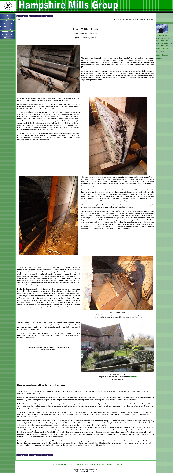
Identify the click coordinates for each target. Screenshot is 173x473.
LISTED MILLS (101, 464)
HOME (50, 464)
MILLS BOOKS (71, 464)
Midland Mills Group (162, 48)
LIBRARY (93, 464)
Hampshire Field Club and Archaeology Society (164, 44)
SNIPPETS (120, 464)
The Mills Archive (161, 35)
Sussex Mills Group (162, 55)
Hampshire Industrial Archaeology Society (162, 39)
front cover (133, 377)
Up (54, 464)
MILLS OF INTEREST (83, 464)
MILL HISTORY (111, 464)
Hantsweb (159, 58)
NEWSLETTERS (61, 464)
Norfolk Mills (160, 52)
